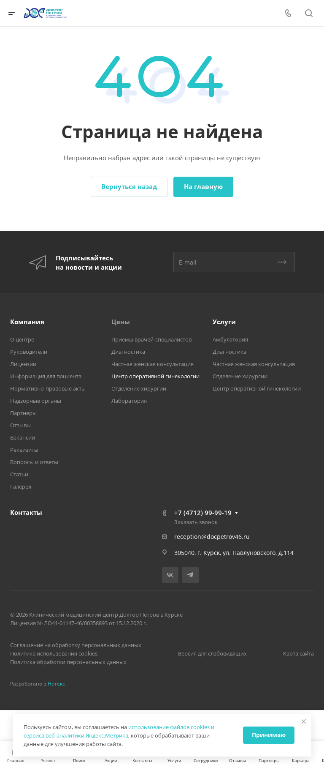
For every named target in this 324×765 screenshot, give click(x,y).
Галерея (20, 486)
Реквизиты (24, 450)
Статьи (19, 474)
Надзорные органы (35, 400)
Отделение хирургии (138, 388)
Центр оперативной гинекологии (155, 376)
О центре (22, 339)
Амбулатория (230, 339)
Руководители (28, 351)
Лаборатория (129, 400)
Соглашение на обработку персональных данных (75, 645)
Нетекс (56, 683)
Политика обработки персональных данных (68, 662)
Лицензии (23, 364)
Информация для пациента (45, 376)
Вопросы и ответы (34, 462)
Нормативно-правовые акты (48, 388)
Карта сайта (298, 653)
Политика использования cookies (53, 653)
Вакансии (22, 437)
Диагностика (128, 351)
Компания (27, 321)
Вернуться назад (129, 186)
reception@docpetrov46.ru (212, 537)
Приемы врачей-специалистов (151, 339)
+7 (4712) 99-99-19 (203, 512)
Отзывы (20, 425)
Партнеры (23, 413)
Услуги (224, 321)
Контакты (26, 512)
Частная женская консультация (152, 364)
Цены (120, 321)
